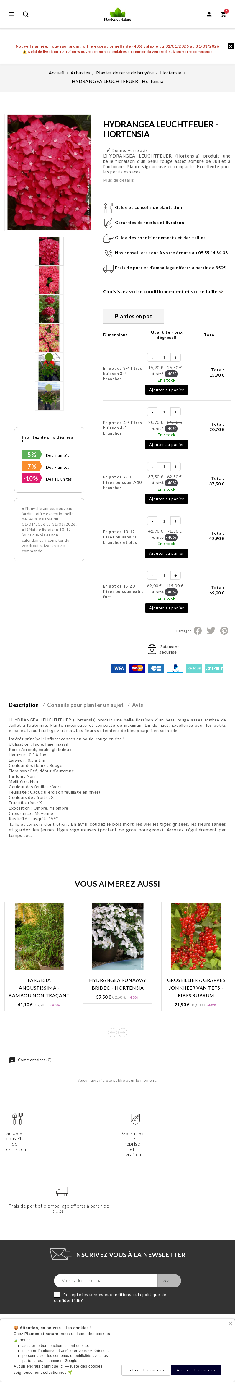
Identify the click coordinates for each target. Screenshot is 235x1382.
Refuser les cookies (146, 1370)
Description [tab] (24, 705)
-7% (30, 466)
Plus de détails (118, 180)
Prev (112, 1032)
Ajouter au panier (166, 389)
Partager (198, 631)
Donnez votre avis (127, 150)
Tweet (211, 631)
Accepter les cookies (196, 1370)
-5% (30, 454)
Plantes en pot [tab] (133, 316)
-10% (30, 478)
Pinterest (224, 631)
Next (122, 1032)
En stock (166, 379)
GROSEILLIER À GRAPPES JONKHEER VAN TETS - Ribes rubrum (196, 987)
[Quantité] (164, 357)
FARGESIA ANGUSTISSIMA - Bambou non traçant (39, 987)
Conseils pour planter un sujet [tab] (85, 705)
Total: (216, 372)
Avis (137, 705)
